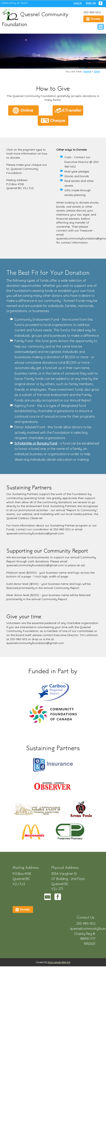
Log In (78, 2)
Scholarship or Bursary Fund (35, 443)
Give (97, 71)
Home (87, 71)
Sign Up (91, 2)
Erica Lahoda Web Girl (59, 962)
